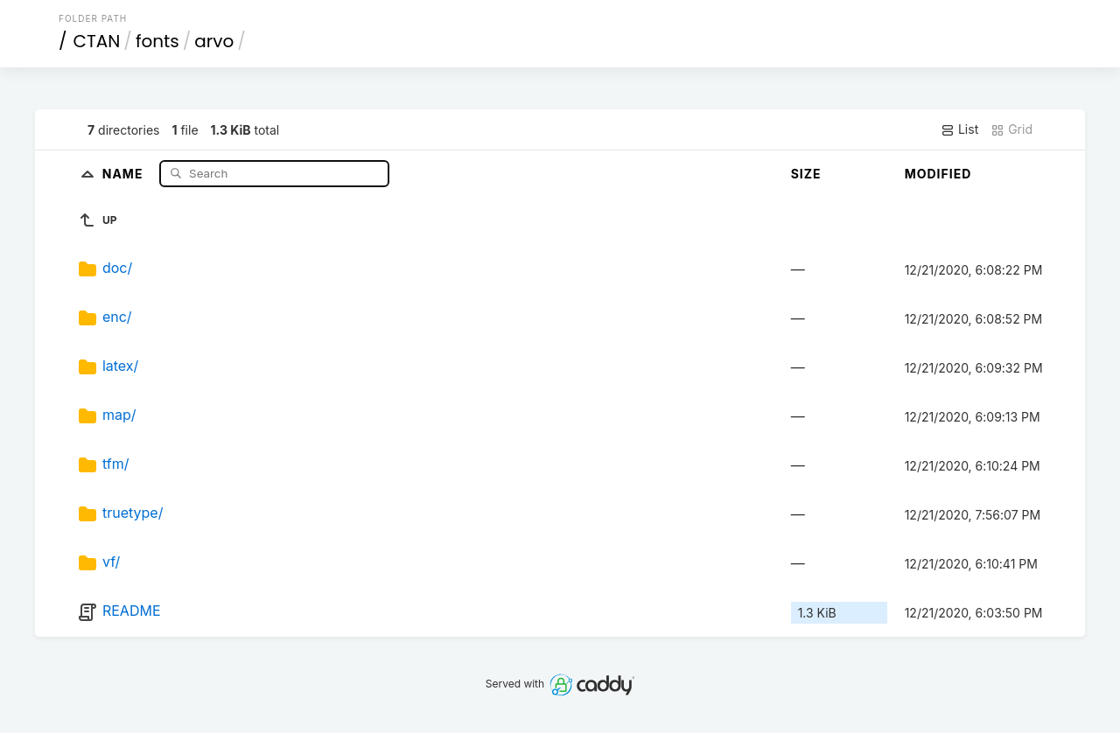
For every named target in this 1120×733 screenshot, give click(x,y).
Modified (938, 173)
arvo (214, 41)
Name (124, 172)
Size (806, 173)
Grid (1011, 129)
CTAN (97, 41)
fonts (157, 41)
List (959, 129)
